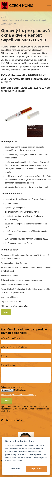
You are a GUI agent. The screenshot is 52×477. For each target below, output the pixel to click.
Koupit (6, 312)
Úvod (3, 17)
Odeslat (6, 401)
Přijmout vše (36, 469)
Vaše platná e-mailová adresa (14, 347)
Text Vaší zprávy (8, 365)
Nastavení (15, 469)
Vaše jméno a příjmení (10, 338)
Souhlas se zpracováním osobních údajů (18, 395)
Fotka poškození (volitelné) (12, 387)
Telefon (4, 356)
